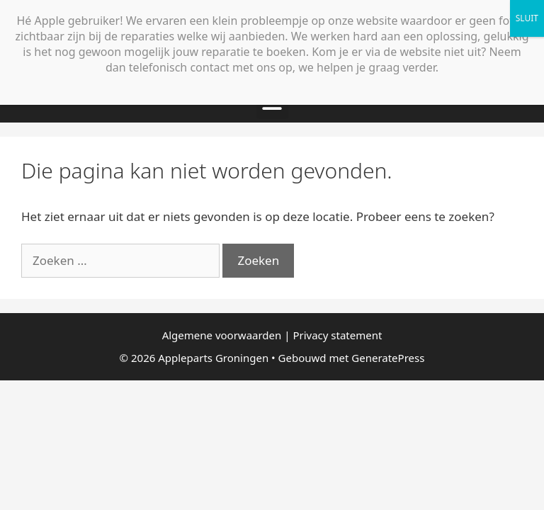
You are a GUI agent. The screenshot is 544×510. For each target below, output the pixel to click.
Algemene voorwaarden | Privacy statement (272, 335)
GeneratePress (387, 358)
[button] (272, 103)
